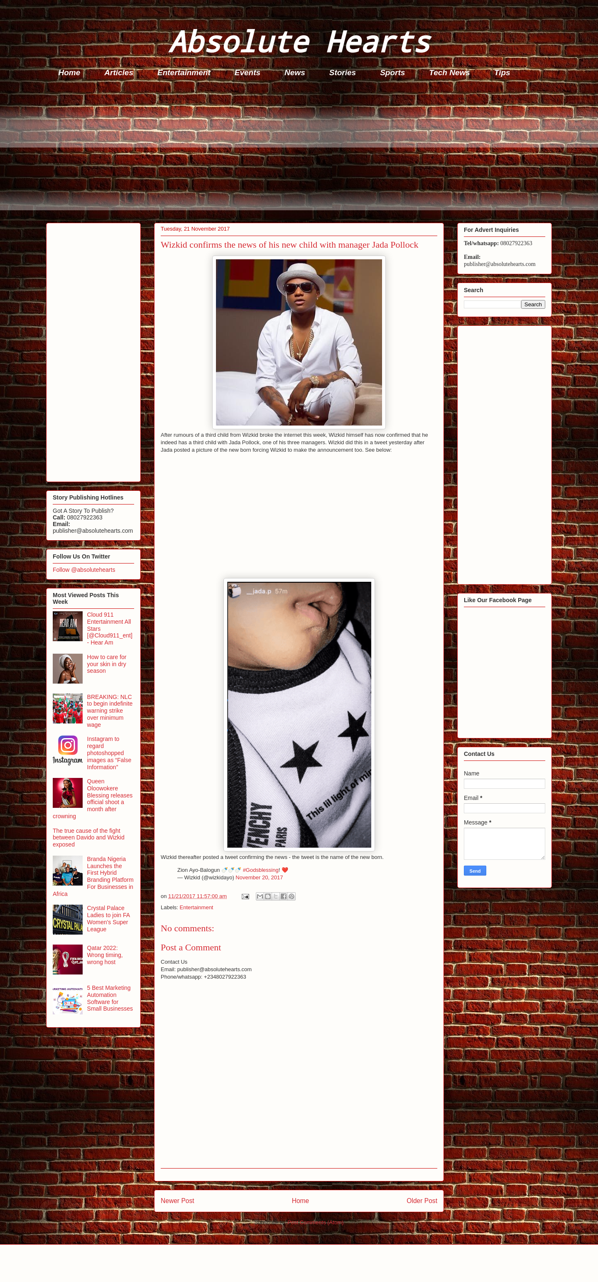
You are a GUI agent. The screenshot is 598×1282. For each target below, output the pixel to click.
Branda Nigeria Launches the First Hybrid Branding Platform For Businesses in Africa (93, 876)
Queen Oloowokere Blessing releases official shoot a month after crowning (92, 798)
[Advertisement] (295, 152)
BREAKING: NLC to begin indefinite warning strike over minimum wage (110, 711)
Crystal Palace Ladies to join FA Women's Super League (108, 918)
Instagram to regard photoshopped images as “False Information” (109, 753)
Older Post (422, 1200)
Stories (342, 72)
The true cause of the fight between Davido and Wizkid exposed (89, 837)
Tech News (449, 72)
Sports (392, 72)
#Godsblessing (261, 870)
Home (70, 72)
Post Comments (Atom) (315, 1222)
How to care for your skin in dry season (107, 664)
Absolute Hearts (299, 41)
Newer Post (177, 1200)
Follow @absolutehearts (84, 569)
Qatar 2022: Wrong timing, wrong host (105, 955)
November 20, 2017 (259, 877)
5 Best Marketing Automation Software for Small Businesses (110, 998)
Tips (502, 72)
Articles (118, 72)
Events (247, 72)
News (294, 72)
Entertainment (184, 72)
